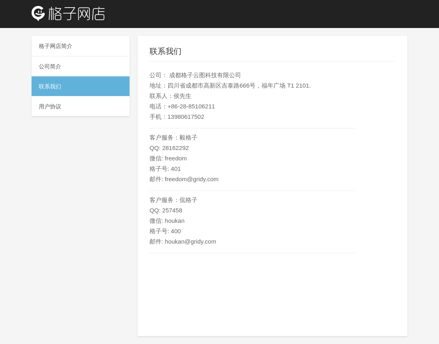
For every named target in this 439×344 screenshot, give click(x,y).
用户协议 (50, 106)
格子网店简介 (55, 46)
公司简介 (50, 66)
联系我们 (50, 86)
